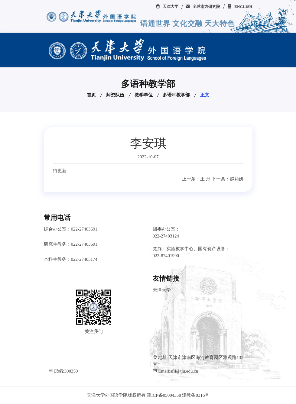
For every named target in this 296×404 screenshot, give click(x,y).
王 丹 (205, 178)
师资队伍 (115, 94)
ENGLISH (239, 6)
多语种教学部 (176, 94)
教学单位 (144, 94)
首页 (91, 94)
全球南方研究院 (202, 6)
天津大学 (166, 6)
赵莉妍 (236, 178)
